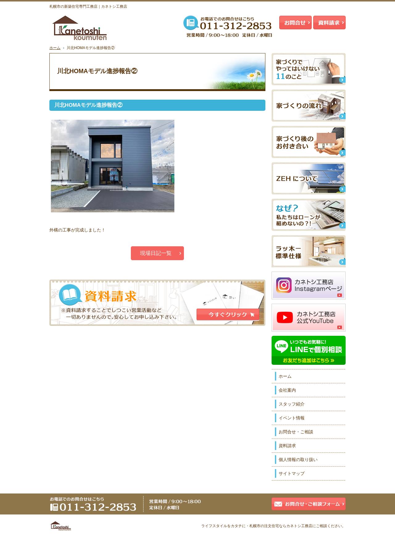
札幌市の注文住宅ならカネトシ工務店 (280, 526)
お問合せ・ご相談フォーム (309, 503)
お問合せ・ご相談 (296, 431)
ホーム (285, 376)
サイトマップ (292, 473)
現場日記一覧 (156, 253)
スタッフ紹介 (292, 404)
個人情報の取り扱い (298, 459)
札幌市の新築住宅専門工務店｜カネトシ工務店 (88, 6)
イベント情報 (292, 417)
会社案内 (287, 390)
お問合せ (295, 22)
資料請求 (287, 445)
